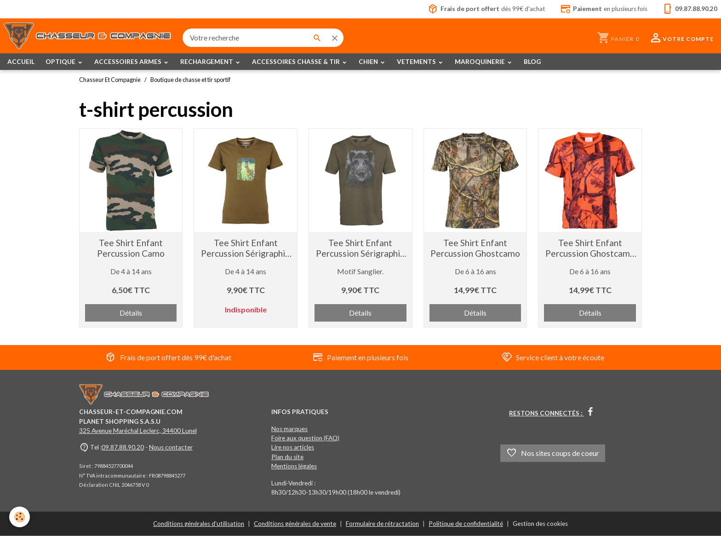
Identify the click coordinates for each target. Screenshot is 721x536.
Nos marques (289, 428)
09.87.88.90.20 (123, 447)
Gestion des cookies (540, 523)
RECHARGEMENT (207, 61)
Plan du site (287, 457)
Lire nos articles (292, 447)
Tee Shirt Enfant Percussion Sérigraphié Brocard (245, 248)
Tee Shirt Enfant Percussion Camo (131, 248)
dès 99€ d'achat (486, 9)
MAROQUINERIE (480, 61)
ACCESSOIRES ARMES (128, 61)
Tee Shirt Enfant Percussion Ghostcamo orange (590, 248)
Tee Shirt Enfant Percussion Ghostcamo (475, 248)
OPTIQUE (61, 61)
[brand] (87, 37)
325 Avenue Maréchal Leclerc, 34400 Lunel (138, 430)
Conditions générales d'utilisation (198, 523)
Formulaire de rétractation (382, 523)
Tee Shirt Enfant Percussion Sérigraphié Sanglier (360, 248)
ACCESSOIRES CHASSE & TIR (296, 61)
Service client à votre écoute (552, 357)
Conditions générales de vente (295, 523)
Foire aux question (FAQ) (305, 438)
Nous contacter (171, 447)
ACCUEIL (20, 61)
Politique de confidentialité (466, 523)
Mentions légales (294, 466)
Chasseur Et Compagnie (110, 79)
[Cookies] (19, 517)
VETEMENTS (417, 61)
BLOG (532, 61)
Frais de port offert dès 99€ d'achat (168, 357)
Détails (131, 312)
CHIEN (369, 61)
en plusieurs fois (603, 9)
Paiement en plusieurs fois (360, 357)
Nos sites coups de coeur (552, 453)
